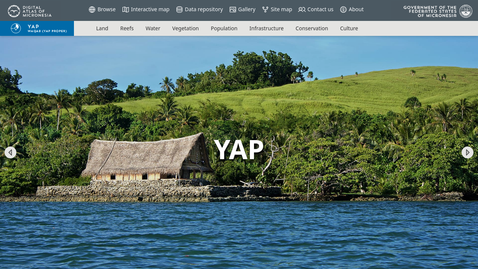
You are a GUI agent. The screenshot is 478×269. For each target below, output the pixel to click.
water (153, 28)
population (224, 28)
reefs (127, 28)
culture (349, 28)
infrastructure (266, 28)
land (102, 28)
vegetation (185, 28)
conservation (312, 28)
